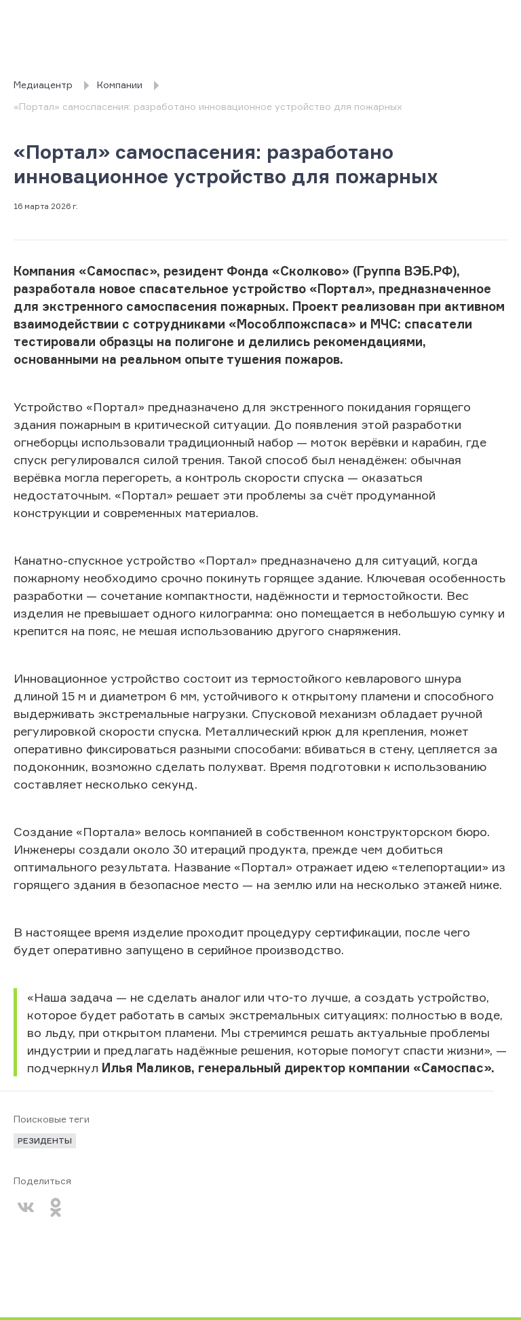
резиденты (45, 1140)
